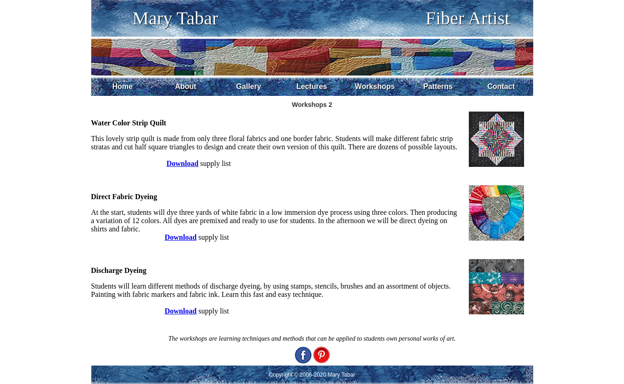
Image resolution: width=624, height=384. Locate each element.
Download (181, 237)
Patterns (438, 86)
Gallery (248, 86)
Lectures (312, 86)
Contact (501, 86)
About (185, 86)
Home (122, 86)
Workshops (375, 86)
